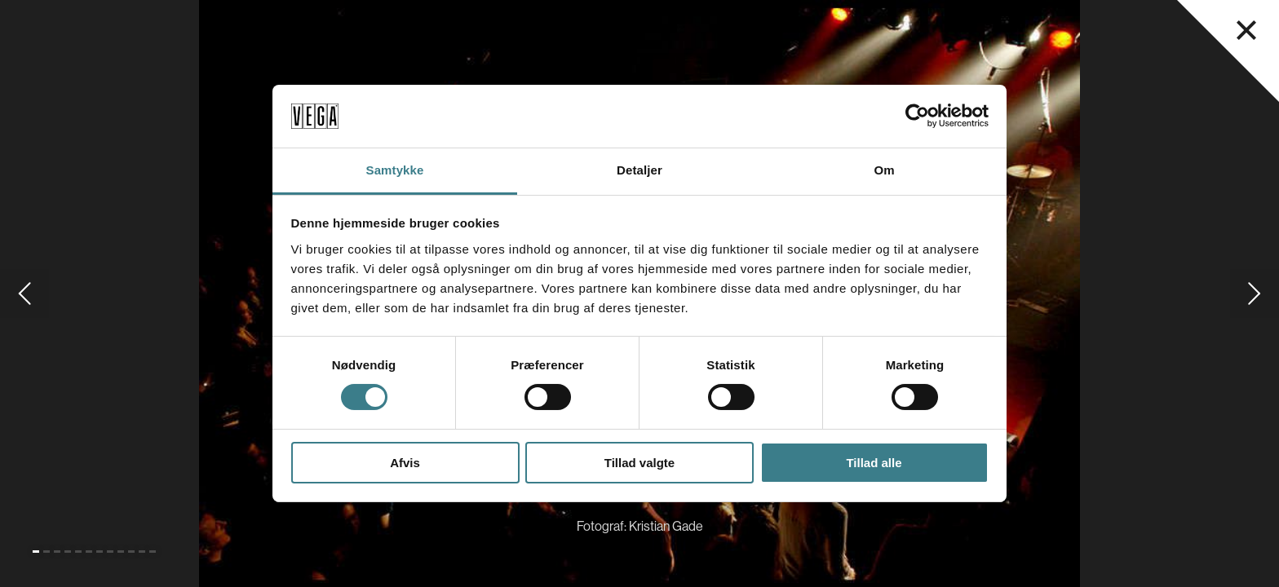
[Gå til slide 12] (152, 551)
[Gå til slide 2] (46, 551)
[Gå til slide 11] (142, 551)
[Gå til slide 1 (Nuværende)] (36, 551)
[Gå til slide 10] (131, 551)
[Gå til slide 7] (99, 551)
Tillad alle (873, 463)
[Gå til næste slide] (1254, 293)
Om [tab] (884, 170)
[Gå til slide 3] (57, 551)
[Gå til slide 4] (67, 551)
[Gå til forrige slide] (24, 293)
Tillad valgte (639, 463)
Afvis (405, 463)
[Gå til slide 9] (120, 551)
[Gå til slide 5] (78, 551)
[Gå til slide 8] (110, 551)
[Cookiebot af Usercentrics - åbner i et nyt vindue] (917, 116)
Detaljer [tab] (639, 170)
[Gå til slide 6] (89, 551)
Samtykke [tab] (395, 170)
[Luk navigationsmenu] (1246, 30)
